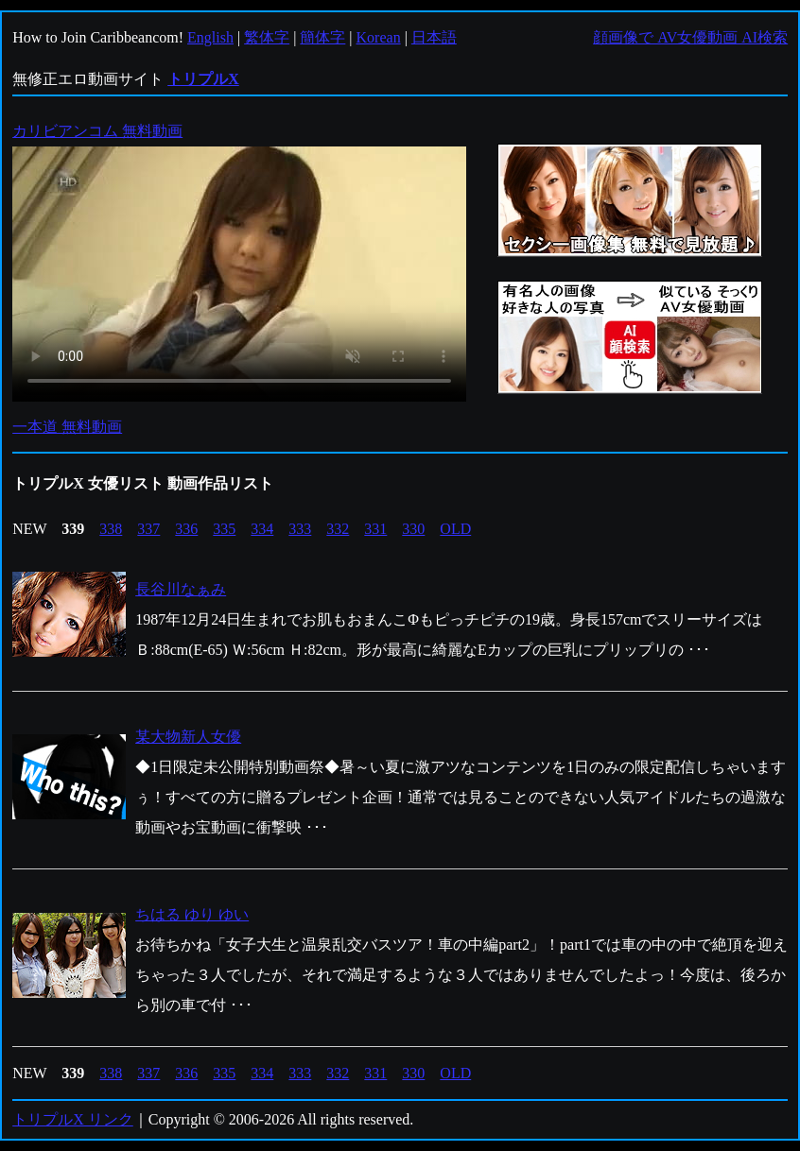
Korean (379, 37)
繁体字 (266, 37)
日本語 (434, 37)
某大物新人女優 (188, 737)
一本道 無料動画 (67, 427)
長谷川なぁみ (180, 589)
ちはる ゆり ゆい (192, 914)
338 (110, 529)
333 (299, 529)
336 (186, 529)
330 (413, 529)
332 (337, 529)
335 (224, 529)
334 (262, 529)
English (210, 37)
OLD (455, 529)
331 (375, 529)
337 (148, 529)
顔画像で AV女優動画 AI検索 (690, 37)
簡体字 (322, 37)
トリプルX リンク (72, 1119)
